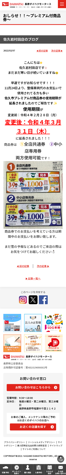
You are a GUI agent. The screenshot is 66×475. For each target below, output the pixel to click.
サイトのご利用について (34, 448)
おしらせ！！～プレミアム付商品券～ (32, 17)
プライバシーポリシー (14, 442)
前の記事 (43, 50)
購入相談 (27, 472)
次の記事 (55, 50)
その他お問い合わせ (60, 472)
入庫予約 (38, 472)
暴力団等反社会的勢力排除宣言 (32, 445)
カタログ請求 (49, 472)
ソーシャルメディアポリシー (41, 442)
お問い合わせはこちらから (33, 387)
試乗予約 (5, 472)
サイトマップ (56, 445)
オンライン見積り (16, 472)
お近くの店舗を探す (33, 426)
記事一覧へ (34, 278)
